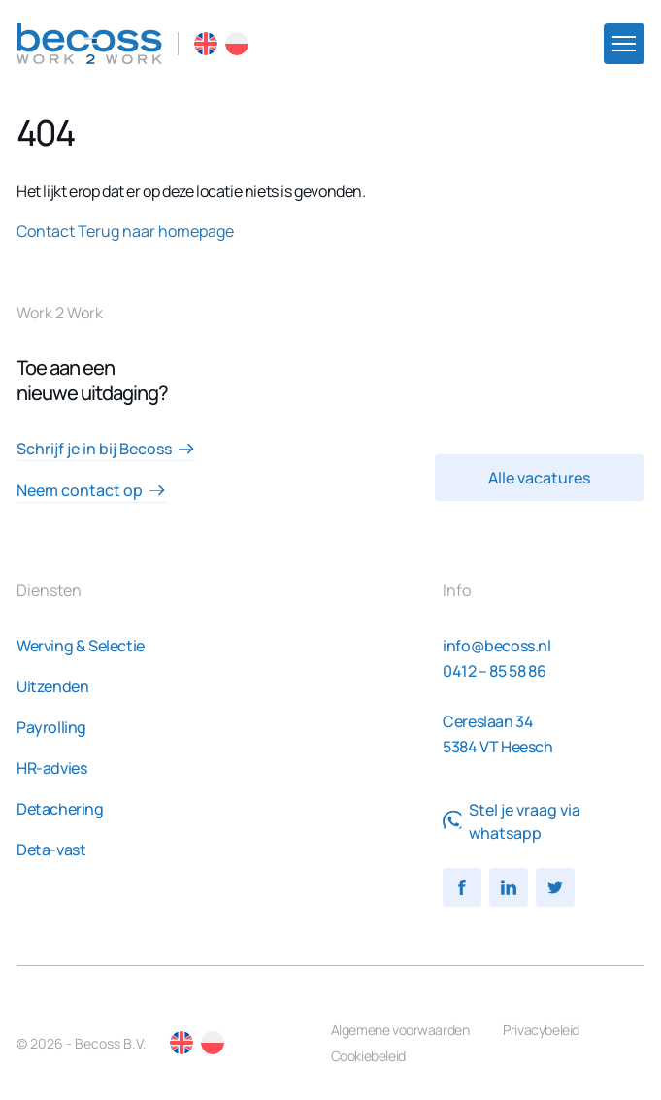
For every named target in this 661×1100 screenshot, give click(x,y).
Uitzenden (52, 686)
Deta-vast (51, 849)
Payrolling (51, 727)
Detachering (60, 808)
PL (236, 43)
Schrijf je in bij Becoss (106, 448)
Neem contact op (91, 490)
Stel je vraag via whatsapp (511, 821)
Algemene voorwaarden (400, 1029)
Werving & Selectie (81, 645)
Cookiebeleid (368, 1056)
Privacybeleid (541, 1029)
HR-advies (51, 768)
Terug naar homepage (156, 231)
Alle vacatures (539, 477)
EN (205, 43)
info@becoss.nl (496, 645)
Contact (46, 231)
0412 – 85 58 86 (494, 671)
